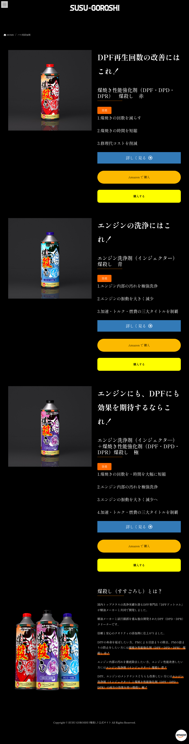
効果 (104, 110)
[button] (139, 158)
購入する (139, 196)
